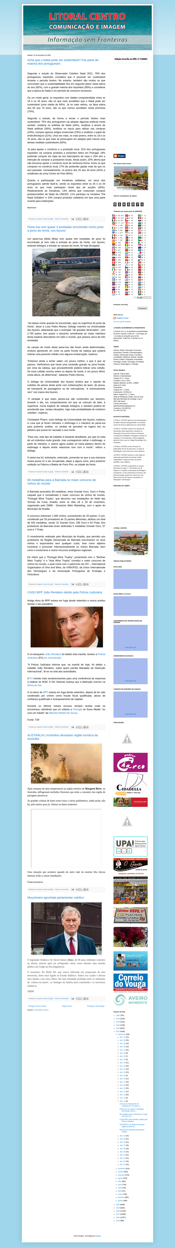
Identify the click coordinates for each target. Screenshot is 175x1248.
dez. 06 (123, 1149)
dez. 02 (123, 1161)
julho (120, 1181)
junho (120, 1185)
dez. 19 (123, 1075)
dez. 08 (123, 1142)
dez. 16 (123, 1085)
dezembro (122, 1034)
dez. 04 (123, 1155)
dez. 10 (123, 1136)
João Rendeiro (53, 654)
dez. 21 (123, 1069)
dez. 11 (123, 1101)
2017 (118, 1214)
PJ (31, 678)
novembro (122, 1169)
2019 (118, 1208)
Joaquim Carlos (122, 318)
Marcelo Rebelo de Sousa (63, 713)
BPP (45, 692)
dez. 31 (123, 1037)
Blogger (98, 1236)
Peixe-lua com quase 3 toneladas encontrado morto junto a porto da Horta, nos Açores (65, 228)
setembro (121, 1175)
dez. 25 (123, 1056)
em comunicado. (52, 657)
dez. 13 (123, 1095)
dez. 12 (123, 1098)
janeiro (120, 1201)
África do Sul (34, 685)
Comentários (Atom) (41, 1010)
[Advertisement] (130, 109)
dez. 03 (123, 1158)
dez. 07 (123, 1145)
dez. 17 (123, 1082)
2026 (118, 1015)
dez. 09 (123, 1139)
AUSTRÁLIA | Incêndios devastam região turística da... (132, 1125)
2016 (118, 1217)
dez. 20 (123, 1072)
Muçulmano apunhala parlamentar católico (55, 897)
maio (120, 1188)
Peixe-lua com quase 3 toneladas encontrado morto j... (131, 1110)
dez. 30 (123, 1040)
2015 (118, 1221)
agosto (120, 1178)
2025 (118, 1019)
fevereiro (121, 1197)
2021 (118, 1031)
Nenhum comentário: (62, 219)
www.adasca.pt (130, 647)
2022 (118, 1028)
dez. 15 (123, 1088)
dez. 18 (123, 1079)
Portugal (77, 709)
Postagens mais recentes (37, 1006)
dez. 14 (123, 1092)
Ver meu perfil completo (122, 322)
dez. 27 (123, 1050)
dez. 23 (123, 1063)
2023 (118, 1025)
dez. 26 (123, 1053)
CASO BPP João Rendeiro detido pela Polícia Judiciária (64, 592)
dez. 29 (123, 1043)
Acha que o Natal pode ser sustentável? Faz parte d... (130, 1105)
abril (120, 1191)
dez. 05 (123, 1152)
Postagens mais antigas (96, 1006)
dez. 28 (123, 1047)
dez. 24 (123, 1059)
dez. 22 (123, 1066)
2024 (118, 1022)
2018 (118, 1211)
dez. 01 (123, 1164)
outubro (121, 1172)
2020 (118, 1205)
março (120, 1194)
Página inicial (67, 1006)
